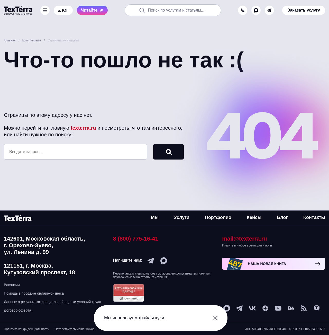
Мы (155, 217)
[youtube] (278, 308)
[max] (256, 10)
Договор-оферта (17, 310)
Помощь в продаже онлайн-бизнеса (34, 293)
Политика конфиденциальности (26, 329)
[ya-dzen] (265, 308)
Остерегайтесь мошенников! (74, 329)
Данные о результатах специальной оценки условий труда (52, 302)
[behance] (291, 308)
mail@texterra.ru (244, 238)
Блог (282, 217)
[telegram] (269, 10)
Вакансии (12, 285)
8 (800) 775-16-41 (135, 238)
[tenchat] (316, 308)
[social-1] (303, 308)
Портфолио (218, 217)
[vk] (252, 308)
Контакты (314, 217)
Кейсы (254, 217)
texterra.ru (83, 128)
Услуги (181, 217)
